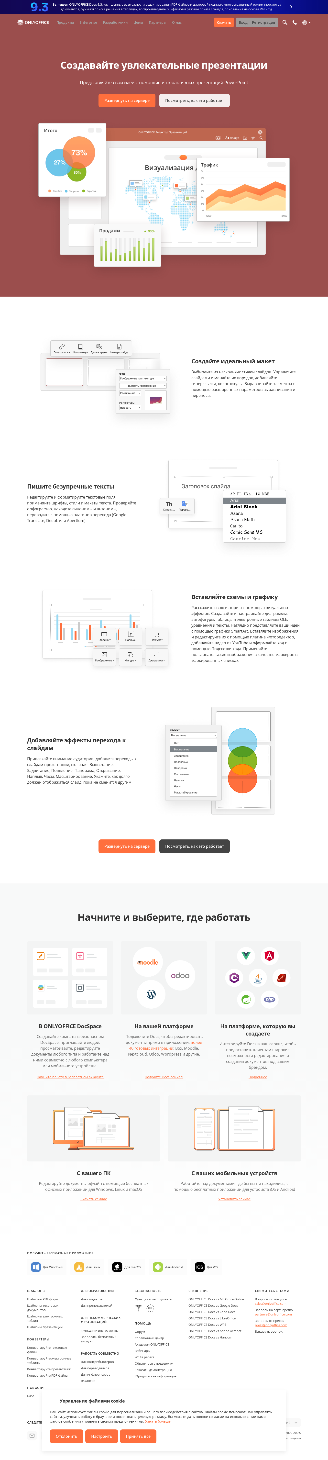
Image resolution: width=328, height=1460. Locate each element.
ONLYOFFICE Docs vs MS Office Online (216, 1299)
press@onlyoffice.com (271, 1325)
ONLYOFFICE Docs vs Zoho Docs (211, 1312)
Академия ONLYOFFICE (152, 1344)
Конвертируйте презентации (49, 1369)
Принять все (138, 1436)
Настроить (101, 1436)
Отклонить (66, 1436)
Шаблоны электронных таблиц (45, 1318)
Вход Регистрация (257, 22)
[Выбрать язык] (306, 22)
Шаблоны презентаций (45, 1327)
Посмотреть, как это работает (194, 100)
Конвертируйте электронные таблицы (49, 1360)
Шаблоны (36, 1291)
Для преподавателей (96, 1305)
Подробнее (258, 1077)
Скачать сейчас (93, 1199)
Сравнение (198, 1291)
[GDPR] (150, 1308)
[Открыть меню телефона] (295, 22)
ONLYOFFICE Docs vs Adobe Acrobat (214, 1331)
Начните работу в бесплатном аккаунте (70, 1077)
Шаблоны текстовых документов (42, 1307)
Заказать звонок (269, 1331)
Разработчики (115, 22)
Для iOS (212, 1267)
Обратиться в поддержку (154, 1363)
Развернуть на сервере (127, 100)
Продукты (65, 22)
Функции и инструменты (100, 1330)
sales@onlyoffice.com (270, 1303)
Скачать (224, 22)
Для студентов (91, 1299)
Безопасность (148, 1291)
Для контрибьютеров (97, 1362)
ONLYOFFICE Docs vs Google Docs (213, 1305)
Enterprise (88, 22)
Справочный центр (149, 1338)
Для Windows (53, 1267)
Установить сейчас (234, 1199)
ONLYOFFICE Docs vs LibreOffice (212, 1318)
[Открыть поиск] (285, 22)
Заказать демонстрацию (153, 1370)
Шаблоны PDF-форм (42, 1299)
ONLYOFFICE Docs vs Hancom (210, 1337)
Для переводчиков (95, 1368)
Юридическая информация (155, 1376)
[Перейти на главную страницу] (33, 22)
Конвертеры (38, 1339)
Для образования (97, 1291)
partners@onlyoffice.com (273, 1314)
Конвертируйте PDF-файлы (47, 1375)
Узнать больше (158, 1421)
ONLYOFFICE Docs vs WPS (207, 1324)
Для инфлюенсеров (95, 1374)
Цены (138, 22)
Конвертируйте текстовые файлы (47, 1349)
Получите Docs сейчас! (164, 1077)
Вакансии (88, 1381)
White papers (144, 1357)
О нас (177, 22)
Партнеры (157, 22)
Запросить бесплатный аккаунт (98, 1339)
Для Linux (93, 1267)
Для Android (174, 1267)
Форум (140, 1331)
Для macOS (132, 1267)
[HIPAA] (138, 1308)
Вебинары (142, 1351)
